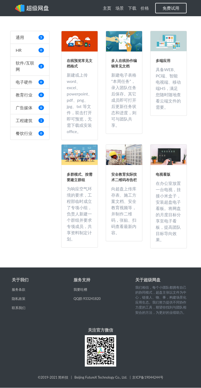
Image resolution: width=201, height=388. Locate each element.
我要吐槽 (80, 289)
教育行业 (30, 94)
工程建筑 (30, 120)
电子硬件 (30, 81)
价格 (145, 7)
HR (30, 50)
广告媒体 (30, 107)
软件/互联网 (30, 66)
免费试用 (171, 7)
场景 (119, 7)
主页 (108, 7)
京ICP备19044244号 (147, 377)
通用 (30, 37)
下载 (132, 7)
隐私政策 (18, 298)
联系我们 (18, 308)
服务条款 (18, 289)
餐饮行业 (30, 133)
